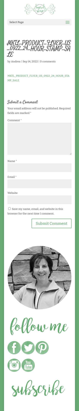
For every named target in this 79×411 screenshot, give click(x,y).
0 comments (48, 61)
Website (12, 193)
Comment (14, 120)
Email (12, 177)
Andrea (15, 61)
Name (12, 161)
